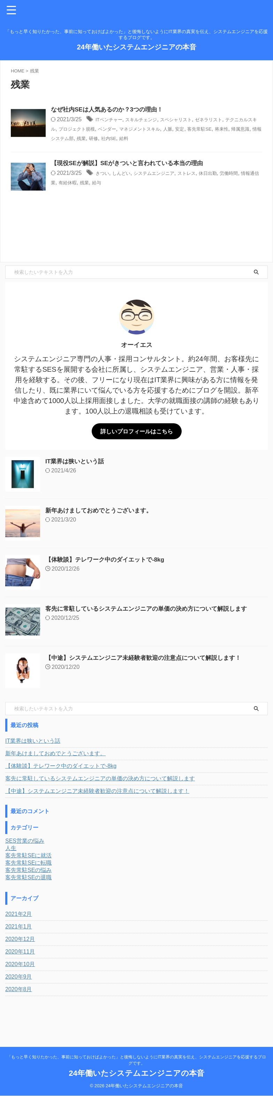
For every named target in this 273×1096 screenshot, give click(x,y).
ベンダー (184, 129)
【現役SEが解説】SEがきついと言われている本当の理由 (148, 176)
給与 (170, 196)
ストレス (223, 187)
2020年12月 (20, 969)
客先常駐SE (106, 138)
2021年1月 (18, 957)
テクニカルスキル (99, 129)
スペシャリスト (210, 120)
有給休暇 (136, 196)
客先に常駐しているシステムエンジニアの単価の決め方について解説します (152, 638)
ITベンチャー (129, 120)
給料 (73, 147)
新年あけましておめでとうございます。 (101, 540)
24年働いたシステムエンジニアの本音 (136, 47)
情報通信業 (108, 196)
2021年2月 (18, 944)
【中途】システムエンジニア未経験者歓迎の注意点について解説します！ (148, 688)
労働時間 (79, 196)
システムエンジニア (183, 187)
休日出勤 (248, 187)
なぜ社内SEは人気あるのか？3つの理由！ (127, 110)
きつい (121, 187)
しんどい (144, 187)
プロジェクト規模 (147, 129)
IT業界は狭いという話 (76, 491)
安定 (82, 138)
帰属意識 (155, 138)
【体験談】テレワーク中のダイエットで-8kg (108, 589)
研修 (231, 138)
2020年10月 (20, 994)
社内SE (249, 138)
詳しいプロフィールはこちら (136, 461)
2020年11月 (20, 982)
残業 (217, 138)
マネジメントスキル (223, 129)
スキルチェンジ (168, 120)
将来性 (132, 138)
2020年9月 (18, 1007)
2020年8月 (18, 1019)
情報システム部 (188, 138)
